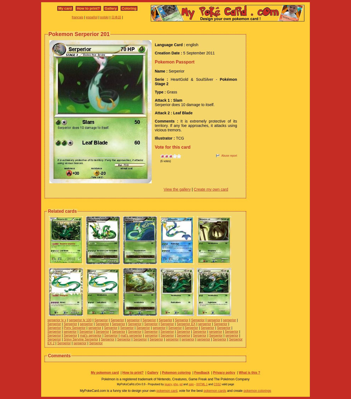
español (92, 17)
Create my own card (211, 189)
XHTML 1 (202, 384)
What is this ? (249, 373)
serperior (133, 320)
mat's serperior (90, 335)
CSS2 (217, 384)
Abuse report (229, 155)
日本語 (116, 17)
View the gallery (177, 189)
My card (65, 8)
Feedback (201, 373)
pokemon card (167, 391)
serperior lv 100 (80, 320)
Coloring (129, 8)
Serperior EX (186, 324)
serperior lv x (56, 320)
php (175, 384)
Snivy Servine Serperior (81, 339)
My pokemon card (105, 373)
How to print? (88, 8)
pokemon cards (215, 391)
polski (104, 17)
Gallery (111, 8)
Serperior (101, 320)
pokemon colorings (257, 391)
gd (181, 384)
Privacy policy (224, 373)
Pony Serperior (75, 328)
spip (191, 384)
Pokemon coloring (176, 373)
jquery (168, 384)
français (77, 17)
